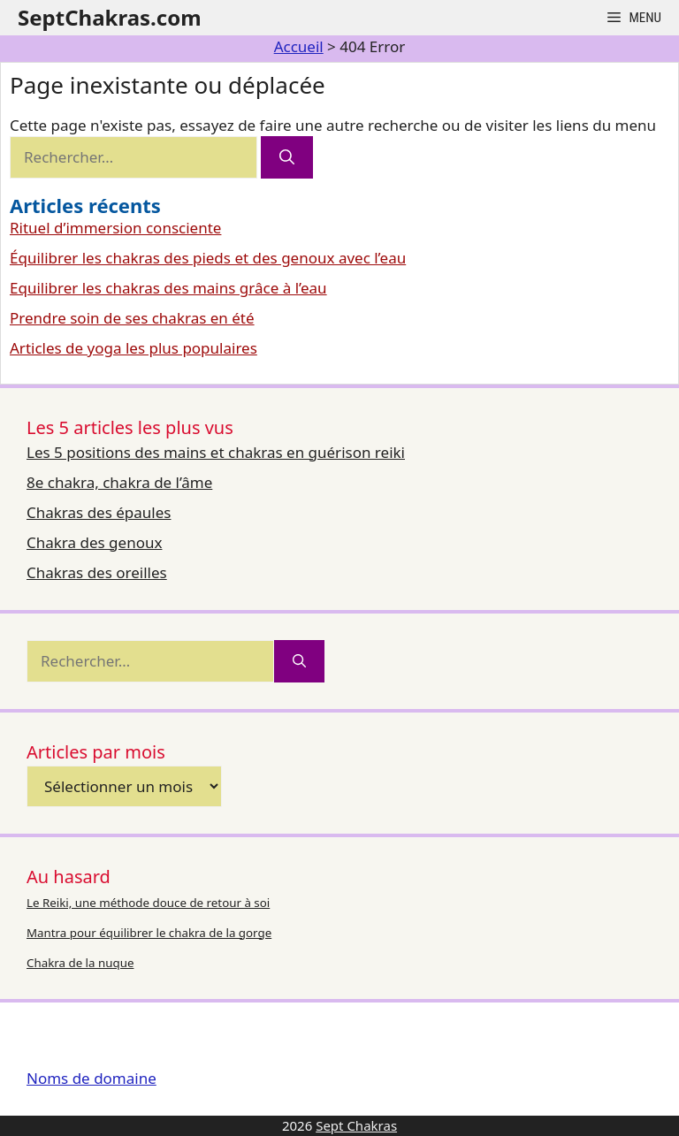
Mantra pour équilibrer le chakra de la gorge (149, 933)
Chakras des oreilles (97, 572)
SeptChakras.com (110, 17)
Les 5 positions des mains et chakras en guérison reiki (216, 452)
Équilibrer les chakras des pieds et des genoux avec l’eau (208, 258)
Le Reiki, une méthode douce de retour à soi (148, 903)
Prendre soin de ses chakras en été (132, 318)
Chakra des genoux (94, 542)
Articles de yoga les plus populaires (133, 348)
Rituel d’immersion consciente (115, 227)
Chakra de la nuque (80, 963)
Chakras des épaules (99, 512)
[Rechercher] (287, 157)
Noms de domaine (91, 1078)
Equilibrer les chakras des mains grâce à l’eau (168, 288)
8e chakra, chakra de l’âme (119, 482)
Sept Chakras (356, 1125)
